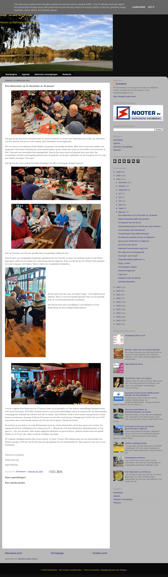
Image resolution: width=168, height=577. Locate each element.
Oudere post (100, 553)
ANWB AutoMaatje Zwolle (136, 456)
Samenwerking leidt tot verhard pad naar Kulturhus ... (140, 239)
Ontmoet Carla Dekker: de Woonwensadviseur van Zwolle (138, 424)
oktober (122, 199)
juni (120, 210)
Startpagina (11, 74)
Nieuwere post (13, 553)
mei (120, 214)
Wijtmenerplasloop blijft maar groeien (133, 232)
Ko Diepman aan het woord (129, 236)
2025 (118, 189)
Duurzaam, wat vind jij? (128, 269)
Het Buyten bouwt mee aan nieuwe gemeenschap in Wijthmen (139, 441)
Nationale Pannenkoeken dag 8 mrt (133, 262)
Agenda (26, 74)
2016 (118, 326)
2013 (118, 337)
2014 (118, 334)
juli (120, 207)
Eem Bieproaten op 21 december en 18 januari (137, 228)
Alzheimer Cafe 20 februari (129, 291)
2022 (118, 304)
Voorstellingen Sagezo (127, 280)
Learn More (138, 7)
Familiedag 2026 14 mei (135, 349)
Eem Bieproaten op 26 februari (138, 485)
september (123, 203)
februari (122, 225)
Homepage (57, 553)
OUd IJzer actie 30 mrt (127, 258)
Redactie (66, 74)
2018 (118, 319)
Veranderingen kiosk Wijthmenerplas (133, 247)
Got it (151, 7)
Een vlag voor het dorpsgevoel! (131, 265)
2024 (118, 192)
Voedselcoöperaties (126, 295)
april (121, 218)
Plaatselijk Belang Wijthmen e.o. (131, 273)
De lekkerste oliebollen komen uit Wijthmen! (136, 251)
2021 (118, 308)
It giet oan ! (123, 287)
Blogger (123, 570)
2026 (118, 185)
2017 (118, 323)
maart (121, 222)
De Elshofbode (16, 14)
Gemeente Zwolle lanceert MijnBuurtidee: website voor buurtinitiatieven (142, 407)
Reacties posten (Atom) (28, 559)
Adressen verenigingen (46, 74)
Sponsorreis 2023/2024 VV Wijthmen (133, 254)
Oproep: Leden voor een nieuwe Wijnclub (142, 363)
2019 (118, 315)
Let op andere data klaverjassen (131, 243)
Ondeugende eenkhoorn (135, 471)
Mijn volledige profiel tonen (124, 96)
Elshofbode (121, 84)
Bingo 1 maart (124, 276)
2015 (118, 330)
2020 (118, 311)
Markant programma (126, 284)
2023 (118, 300)
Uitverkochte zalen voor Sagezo (138, 392)
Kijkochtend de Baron (134, 377)
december (123, 196)
